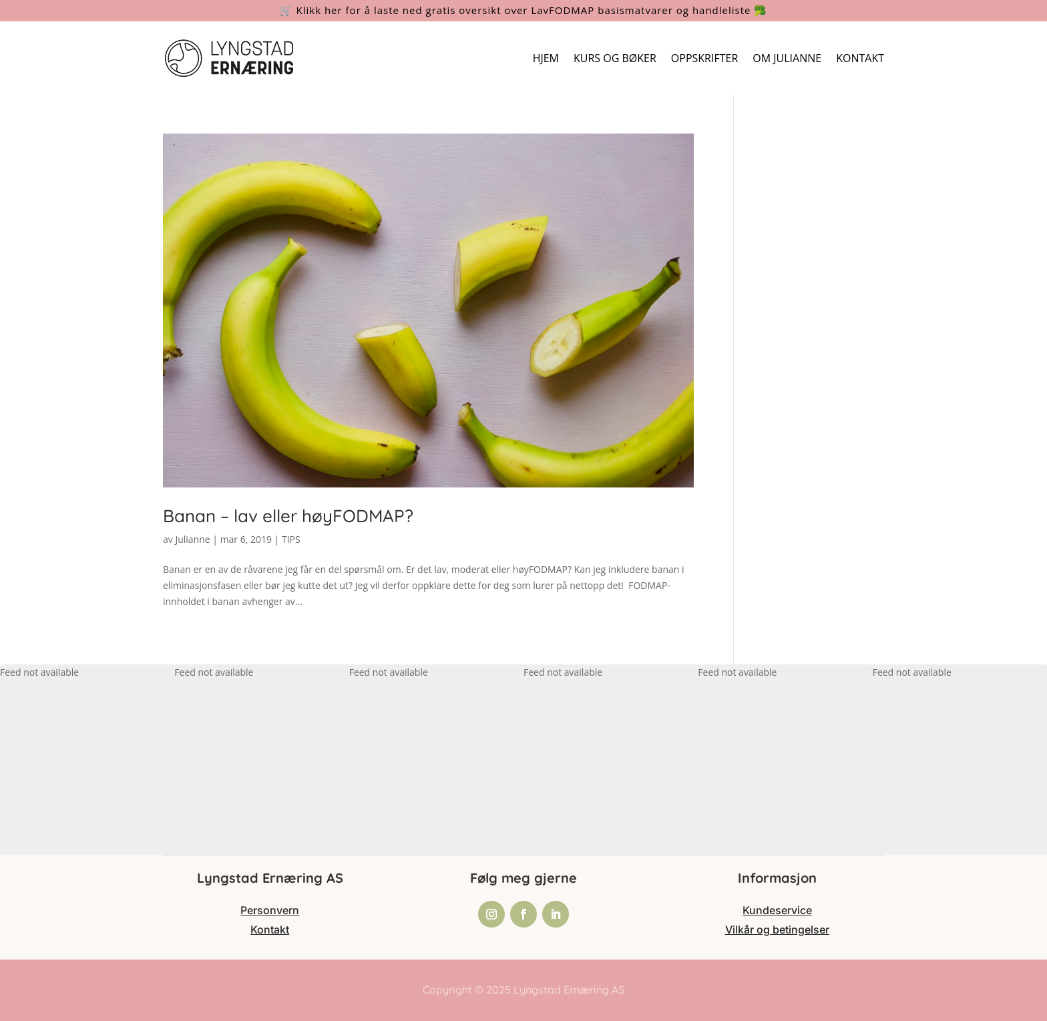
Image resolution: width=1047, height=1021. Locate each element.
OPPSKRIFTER (704, 58)
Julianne (192, 539)
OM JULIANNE (787, 58)
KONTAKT (860, 58)
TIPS (291, 539)
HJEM (546, 58)
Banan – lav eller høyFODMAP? (288, 516)
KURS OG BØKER (615, 58)
